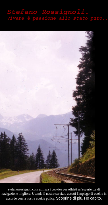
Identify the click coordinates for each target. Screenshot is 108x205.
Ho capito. (93, 198)
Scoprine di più (69, 198)
